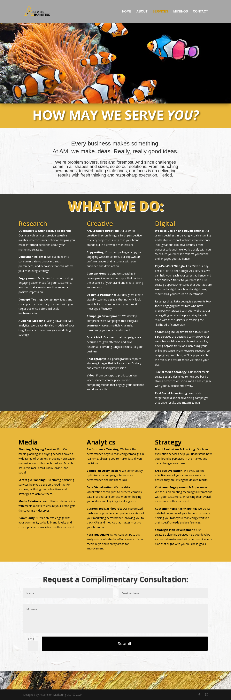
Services (160, 11)
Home (126, 11)
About (142, 11)
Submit (124, 643)
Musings (180, 11)
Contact (200, 11)
